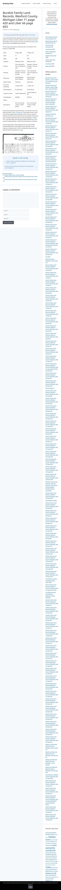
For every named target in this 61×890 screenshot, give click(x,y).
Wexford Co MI (11, 175)
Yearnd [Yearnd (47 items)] (47, 880)
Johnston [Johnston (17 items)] (47, 845)
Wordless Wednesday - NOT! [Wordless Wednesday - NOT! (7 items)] (53, 877)
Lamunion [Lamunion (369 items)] (50, 847)
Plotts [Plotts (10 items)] (50, 861)
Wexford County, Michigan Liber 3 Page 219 (51, 260)
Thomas (18, 175)
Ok (30, 887)
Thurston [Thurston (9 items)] (53, 864)
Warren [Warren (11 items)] (52, 871)
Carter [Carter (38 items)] (52, 834)
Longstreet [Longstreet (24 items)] (48, 854)
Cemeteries (48, 64)
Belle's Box (48, 66)
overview (15, 41)
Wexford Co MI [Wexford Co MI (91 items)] (50, 873)
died (33, 119)
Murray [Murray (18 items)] (47, 859)
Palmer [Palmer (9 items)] (46, 861)
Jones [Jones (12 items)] (51, 845)
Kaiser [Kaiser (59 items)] (55, 845)
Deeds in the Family (30, 35)
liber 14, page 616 (17, 112)
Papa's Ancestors (8, 173)
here (33, 128)
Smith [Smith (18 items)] (55, 863)
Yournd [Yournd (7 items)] (51, 880)
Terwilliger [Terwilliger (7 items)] (50, 864)
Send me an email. (52, 24)
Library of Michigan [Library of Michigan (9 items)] (49, 852)
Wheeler (22, 175)
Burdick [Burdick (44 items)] (47, 834)
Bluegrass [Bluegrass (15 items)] (54, 832)
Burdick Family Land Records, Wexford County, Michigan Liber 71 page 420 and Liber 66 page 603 (51, 367)
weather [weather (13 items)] (56, 871)
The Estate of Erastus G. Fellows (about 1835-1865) (51, 580)
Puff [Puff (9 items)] (52, 861)
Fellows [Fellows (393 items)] (52, 836)
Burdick (6, 175)
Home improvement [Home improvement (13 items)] (52, 843)
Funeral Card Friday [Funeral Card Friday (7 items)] (54, 839)
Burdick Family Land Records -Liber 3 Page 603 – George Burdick (51, 87)
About (55, 3)
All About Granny (47, 3)
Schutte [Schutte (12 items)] (52, 863)
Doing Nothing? (49, 388)
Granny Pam (8, 3)
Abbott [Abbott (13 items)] (46, 832)
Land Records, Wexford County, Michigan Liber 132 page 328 (51, 776)
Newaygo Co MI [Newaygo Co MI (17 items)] (53, 859)
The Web (47, 256)
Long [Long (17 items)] (54, 852)
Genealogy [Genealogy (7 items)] (47, 841)
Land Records (49, 49)
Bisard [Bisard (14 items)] (50, 832)
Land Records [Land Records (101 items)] (50, 850)
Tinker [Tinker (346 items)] (48, 867)
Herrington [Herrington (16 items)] (52, 841)
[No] (59, 885)
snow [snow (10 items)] (46, 864)
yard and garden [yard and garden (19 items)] (49, 878)
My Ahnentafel (36, 3)
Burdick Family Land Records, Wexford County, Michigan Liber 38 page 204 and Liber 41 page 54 (51, 243)
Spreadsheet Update (51, 500)
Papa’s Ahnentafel (26, 3)
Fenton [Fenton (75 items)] (47, 839)
